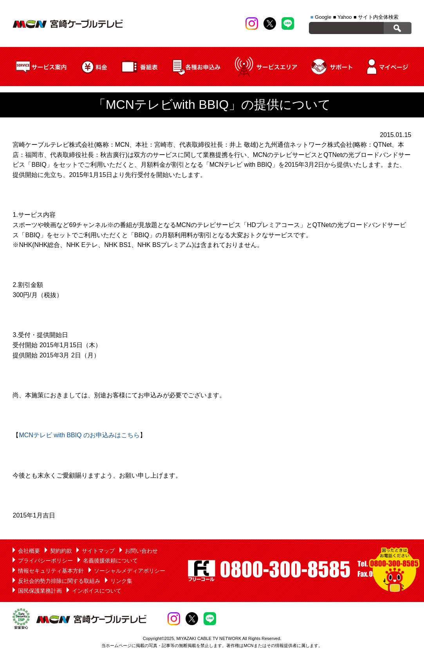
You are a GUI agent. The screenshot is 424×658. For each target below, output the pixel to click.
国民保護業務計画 (40, 591)
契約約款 (61, 551)
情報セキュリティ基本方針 (51, 571)
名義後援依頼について (110, 560)
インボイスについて (96, 591)
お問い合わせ (141, 551)
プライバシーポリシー (45, 560)
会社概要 (29, 551)
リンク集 (121, 581)
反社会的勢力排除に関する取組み (59, 581)
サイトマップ (98, 551)
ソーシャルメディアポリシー (129, 571)
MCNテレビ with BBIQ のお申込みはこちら (79, 435)
